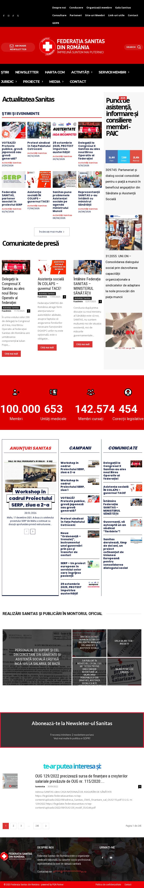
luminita (40, 786)
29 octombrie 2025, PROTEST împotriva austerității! (63, 147)
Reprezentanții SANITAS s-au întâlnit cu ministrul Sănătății (89, 198)
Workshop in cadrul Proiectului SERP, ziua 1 (73, 485)
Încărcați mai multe (51, 231)
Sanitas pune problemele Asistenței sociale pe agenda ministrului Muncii (62, 201)
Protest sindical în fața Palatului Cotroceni (38, 146)
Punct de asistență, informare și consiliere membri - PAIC (122, 117)
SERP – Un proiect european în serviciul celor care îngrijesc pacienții (73, 569)
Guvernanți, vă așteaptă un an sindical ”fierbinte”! (114, 526)
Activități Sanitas (11, 163)
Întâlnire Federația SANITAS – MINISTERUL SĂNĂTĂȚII (87, 286)
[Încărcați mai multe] (26, 531)
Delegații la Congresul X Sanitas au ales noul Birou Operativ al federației (89, 150)
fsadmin (6, 310)
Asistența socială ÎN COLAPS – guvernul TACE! (38, 196)
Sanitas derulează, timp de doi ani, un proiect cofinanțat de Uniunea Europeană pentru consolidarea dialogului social (115, 553)
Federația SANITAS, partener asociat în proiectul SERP (12, 198)
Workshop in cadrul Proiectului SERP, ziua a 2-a (30, 498)
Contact (127, 884)
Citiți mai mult (11, 353)
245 (37, 826)
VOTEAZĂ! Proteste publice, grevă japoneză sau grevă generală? (12, 150)
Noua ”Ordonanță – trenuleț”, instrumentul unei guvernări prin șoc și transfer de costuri (71, 544)
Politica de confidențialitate (108, 884)
